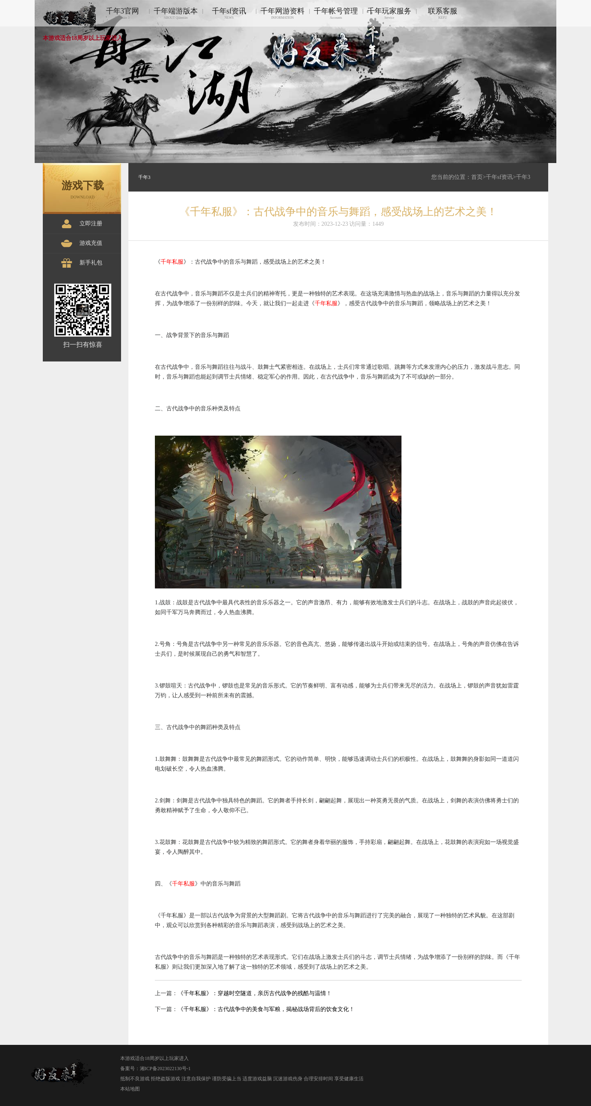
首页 (477, 177)
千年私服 (172, 262)
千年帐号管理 (335, 13)
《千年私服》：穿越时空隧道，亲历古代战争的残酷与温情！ (255, 993)
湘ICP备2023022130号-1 (165, 1068)
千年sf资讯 (229, 13)
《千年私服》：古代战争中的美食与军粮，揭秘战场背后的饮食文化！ (266, 1009)
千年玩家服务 (389, 13)
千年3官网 (122, 13)
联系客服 (442, 13)
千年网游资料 (282, 13)
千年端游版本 (175, 13)
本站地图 (130, 1089)
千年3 (523, 177)
